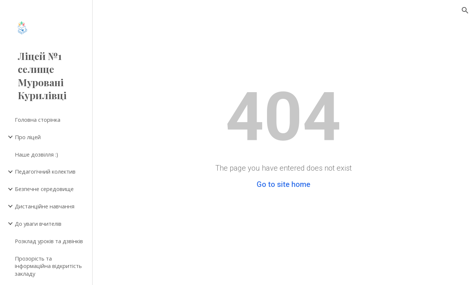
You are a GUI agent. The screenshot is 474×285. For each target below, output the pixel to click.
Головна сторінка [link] (37, 119)
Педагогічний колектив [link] (45, 171)
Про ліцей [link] (28, 137)
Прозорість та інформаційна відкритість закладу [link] (48, 266)
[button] (465, 10)
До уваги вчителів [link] (38, 223)
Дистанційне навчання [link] (44, 206)
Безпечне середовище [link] (44, 188)
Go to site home (283, 184)
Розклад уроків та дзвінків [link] (49, 241)
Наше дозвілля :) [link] (36, 154)
